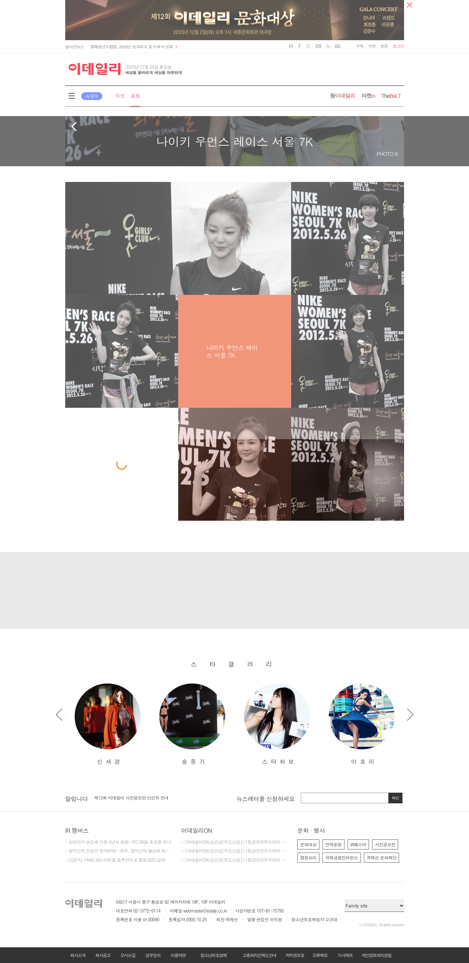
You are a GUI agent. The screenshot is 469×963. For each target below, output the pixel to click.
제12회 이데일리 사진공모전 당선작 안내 (131, 798)
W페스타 (358, 844)
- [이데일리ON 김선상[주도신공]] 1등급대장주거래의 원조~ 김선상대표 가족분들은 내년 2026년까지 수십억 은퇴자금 (234, 851)
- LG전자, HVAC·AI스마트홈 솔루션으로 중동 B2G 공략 (115, 860)
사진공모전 (385, 844)
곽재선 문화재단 (382, 857)
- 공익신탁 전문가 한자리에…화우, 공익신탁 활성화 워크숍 (118, 851)
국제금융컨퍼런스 (341, 857)
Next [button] (410, 715)
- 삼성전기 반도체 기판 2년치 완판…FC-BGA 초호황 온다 (118, 842)
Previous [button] (59, 715)
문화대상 (308, 844)
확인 (395, 798)
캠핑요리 (308, 857)
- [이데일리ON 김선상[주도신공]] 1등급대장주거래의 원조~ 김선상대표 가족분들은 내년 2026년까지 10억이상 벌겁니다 (234, 860)
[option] (107, 724)
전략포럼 (333, 844)
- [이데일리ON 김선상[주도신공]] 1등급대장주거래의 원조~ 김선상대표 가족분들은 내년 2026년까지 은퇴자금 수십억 (234, 842)
